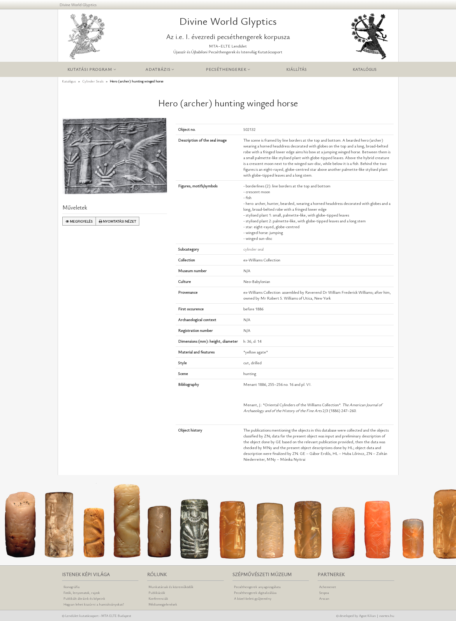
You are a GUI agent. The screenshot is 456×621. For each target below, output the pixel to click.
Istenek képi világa (86, 574)
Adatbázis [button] (159, 69)
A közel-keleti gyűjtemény (253, 598)
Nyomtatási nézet (117, 221)
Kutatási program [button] (91, 69)
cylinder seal (253, 249)
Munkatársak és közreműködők (171, 586)
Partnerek (331, 574)
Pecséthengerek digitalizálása (255, 592)
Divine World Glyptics (77, 4)
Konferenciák (158, 598)
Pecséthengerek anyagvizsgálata (257, 586)
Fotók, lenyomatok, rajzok (82, 592)
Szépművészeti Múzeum (262, 574)
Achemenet (327, 586)
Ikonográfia (72, 586)
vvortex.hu (386, 615)
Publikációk (157, 592)
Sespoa (324, 592)
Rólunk (157, 574)
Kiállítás (296, 69)
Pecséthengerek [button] (228, 69)
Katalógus (364, 69)
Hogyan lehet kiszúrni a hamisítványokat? (94, 604)
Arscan (324, 598)
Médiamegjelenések (163, 604)
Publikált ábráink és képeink (84, 598)
